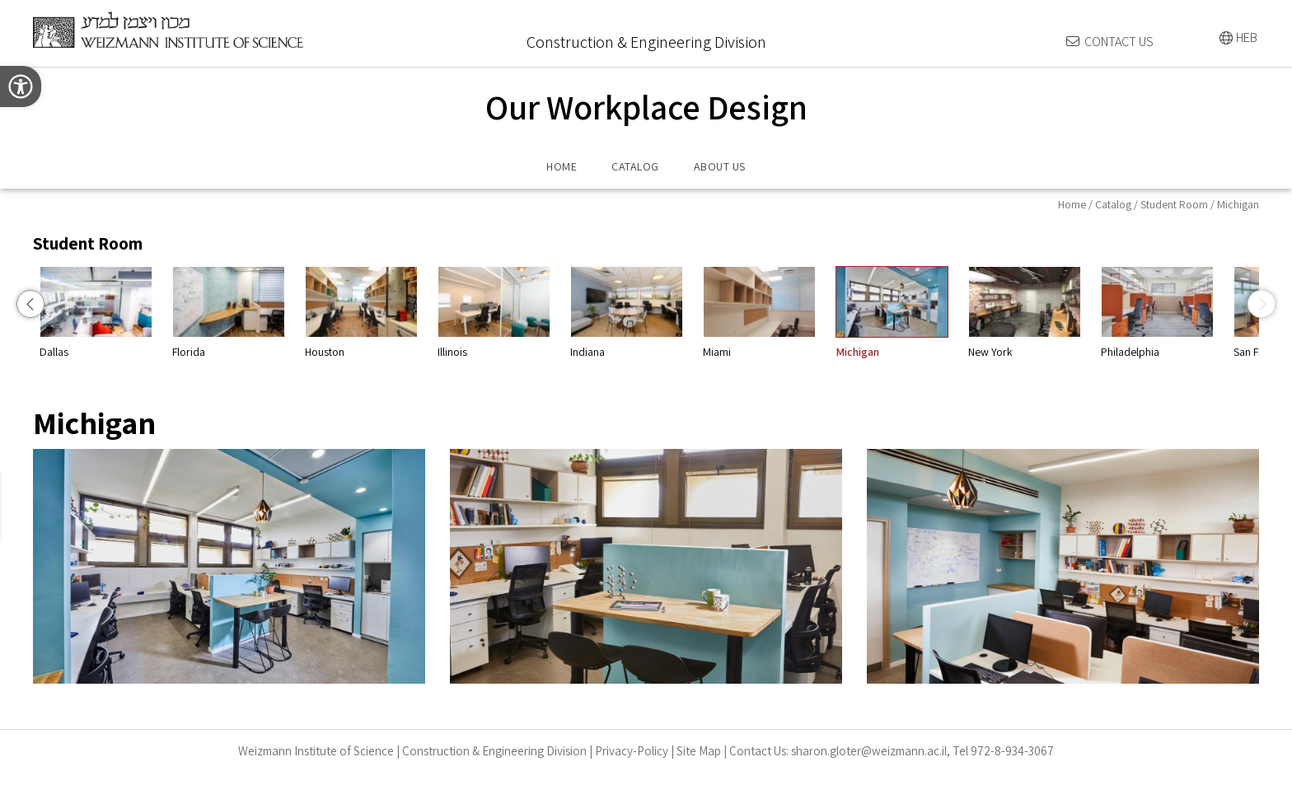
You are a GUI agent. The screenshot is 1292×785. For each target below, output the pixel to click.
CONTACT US (1119, 41)
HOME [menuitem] (561, 166)
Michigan (1040, 312)
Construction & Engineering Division (494, 751)
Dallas (244, 312)
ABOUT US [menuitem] (720, 166)
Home (1072, 204)
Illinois (642, 312)
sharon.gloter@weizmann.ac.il (869, 751)
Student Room (1174, 204)
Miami (907, 312)
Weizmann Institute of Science (316, 751)
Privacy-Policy (631, 751)
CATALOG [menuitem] (635, 166)
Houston (509, 312)
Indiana (775, 312)
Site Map (698, 751)
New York (1172, 312)
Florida (377, 312)
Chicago (111, 312)
